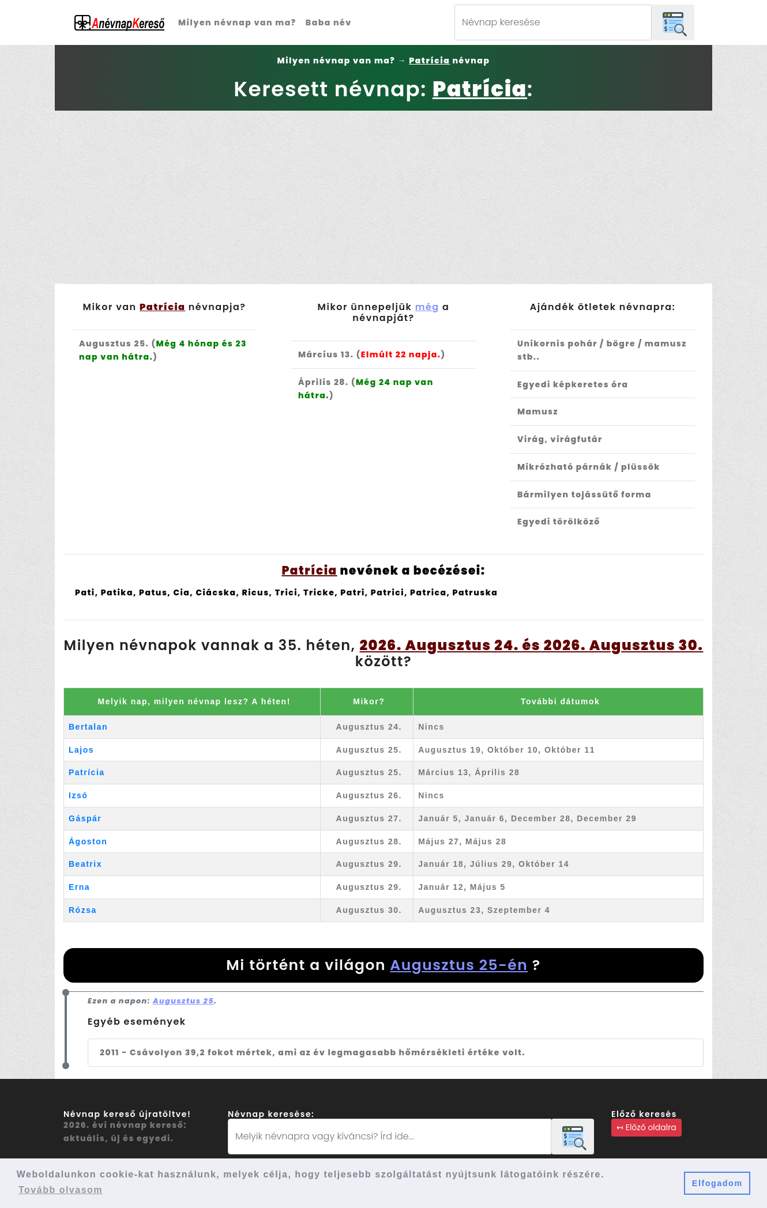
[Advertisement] (383, 197)
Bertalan (88, 726)
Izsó (78, 795)
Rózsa (83, 910)
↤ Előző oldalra (646, 1127)
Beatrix (85, 864)
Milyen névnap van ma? (237, 22)
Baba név (329, 22)
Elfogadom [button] (717, 1183)
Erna (79, 887)
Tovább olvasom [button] (60, 1190)
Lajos (81, 749)
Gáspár (85, 818)
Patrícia (87, 772)
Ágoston (88, 841)
